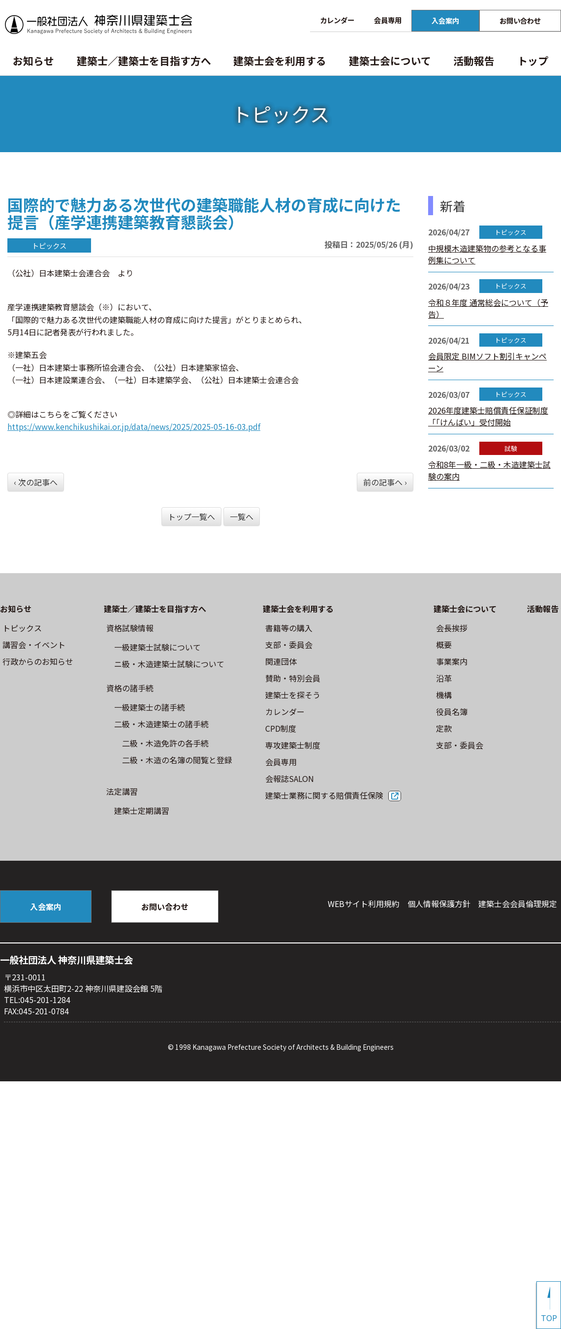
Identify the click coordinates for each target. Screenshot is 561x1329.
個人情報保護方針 (438, 903)
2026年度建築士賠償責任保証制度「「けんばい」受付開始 (488, 416)
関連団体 (281, 661)
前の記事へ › (385, 482)
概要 (444, 644)
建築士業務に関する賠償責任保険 (324, 795)
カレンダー (337, 20)
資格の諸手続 (130, 688)
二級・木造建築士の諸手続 (161, 724)
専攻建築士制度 (292, 745)
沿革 (444, 678)
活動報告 (474, 60)
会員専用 (388, 20)
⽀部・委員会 (288, 644)
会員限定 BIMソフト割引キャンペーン (487, 362)
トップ (532, 60)
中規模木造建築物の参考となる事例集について (487, 254)
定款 (444, 728)
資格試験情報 (130, 628)
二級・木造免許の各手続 (165, 743)
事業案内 (452, 661)
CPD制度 (280, 728)
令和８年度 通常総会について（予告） (488, 308)
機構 (444, 695)
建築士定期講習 (141, 810)
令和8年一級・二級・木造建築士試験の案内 (489, 470)
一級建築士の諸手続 (149, 707)
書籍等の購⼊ (288, 628)
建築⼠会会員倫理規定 (517, 903)
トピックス (22, 628)
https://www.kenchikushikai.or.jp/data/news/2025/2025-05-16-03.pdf (133, 426)
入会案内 (445, 20)
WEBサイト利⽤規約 (364, 903)
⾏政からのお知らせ (37, 661)
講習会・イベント (33, 644)
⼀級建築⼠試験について (157, 647)
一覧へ (241, 516)
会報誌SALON (289, 778)
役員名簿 (452, 711)
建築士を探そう (292, 695)
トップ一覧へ (191, 516)
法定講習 (122, 791)
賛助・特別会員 (292, 678)
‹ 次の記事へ (36, 482)
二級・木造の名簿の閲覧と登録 (177, 760)
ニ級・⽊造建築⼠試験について (169, 664)
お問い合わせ (520, 20)
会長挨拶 (452, 628)
